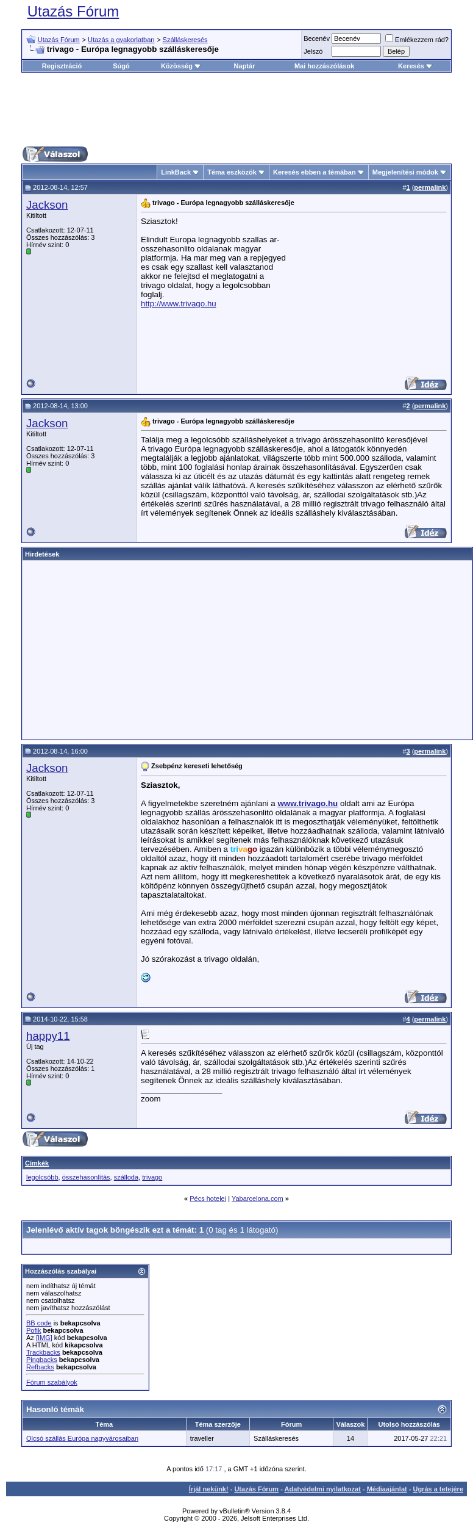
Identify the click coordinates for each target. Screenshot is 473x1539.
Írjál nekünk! (209, 1489)
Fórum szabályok (51, 1382)
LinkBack (176, 172)
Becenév (317, 38)
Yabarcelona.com (257, 1198)
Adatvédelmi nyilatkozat (323, 1489)
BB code (39, 1323)
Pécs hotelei (208, 1198)
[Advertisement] (243, 109)
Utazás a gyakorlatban (121, 39)
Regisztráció (62, 66)
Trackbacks (43, 1352)
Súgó (121, 66)
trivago (152, 1177)
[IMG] (44, 1337)
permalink (430, 187)
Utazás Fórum (73, 11)
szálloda (126, 1177)
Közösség (181, 66)
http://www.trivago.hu (178, 303)
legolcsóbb (42, 1177)
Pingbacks (41, 1359)
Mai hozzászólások (324, 66)
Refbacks (40, 1367)
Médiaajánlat (387, 1489)
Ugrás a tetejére (438, 1489)
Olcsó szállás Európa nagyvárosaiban (82, 1438)
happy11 (48, 1035)
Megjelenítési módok (405, 172)
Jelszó (313, 51)
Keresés (415, 66)
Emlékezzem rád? (417, 39)
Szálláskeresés (185, 39)
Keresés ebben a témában (314, 172)
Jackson (47, 204)
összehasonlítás (86, 1177)
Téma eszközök (232, 172)
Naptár (244, 66)
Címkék (37, 1163)
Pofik (33, 1330)
